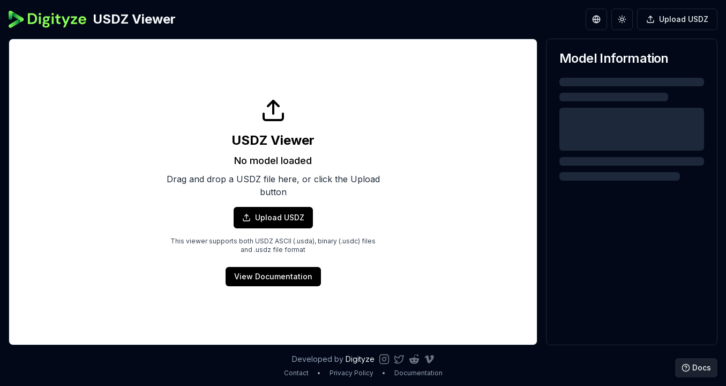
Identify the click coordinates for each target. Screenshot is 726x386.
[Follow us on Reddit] (414, 359)
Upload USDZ (273, 217)
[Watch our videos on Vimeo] (429, 359)
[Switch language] (596, 19)
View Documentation (273, 276)
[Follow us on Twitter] (399, 359)
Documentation (418, 373)
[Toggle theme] (622, 19)
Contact (296, 373)
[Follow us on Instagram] (384, 359)
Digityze (360, 358)
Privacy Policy (351, 373)
